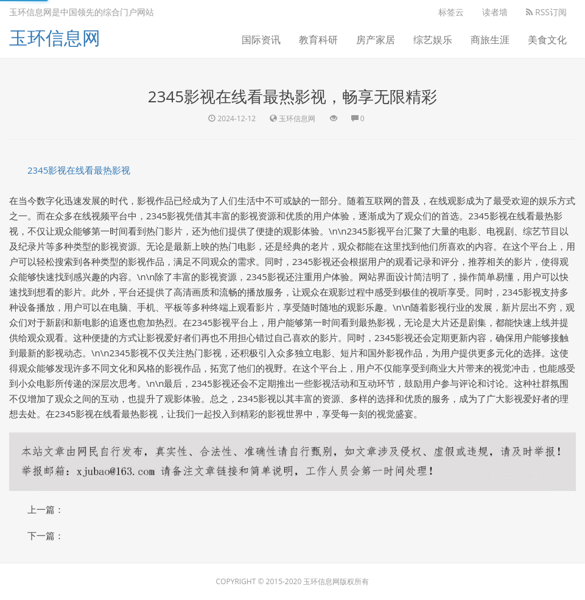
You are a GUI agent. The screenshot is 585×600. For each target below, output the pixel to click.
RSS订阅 (546, 12)
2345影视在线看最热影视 (78, 170)
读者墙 (495, 12)
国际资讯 (261, 39)
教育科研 (318, 39)
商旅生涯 (490, 39)
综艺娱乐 (432, 39)
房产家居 (375, 39)
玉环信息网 (54, 37)
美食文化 (547, 39)
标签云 (451, 12)
